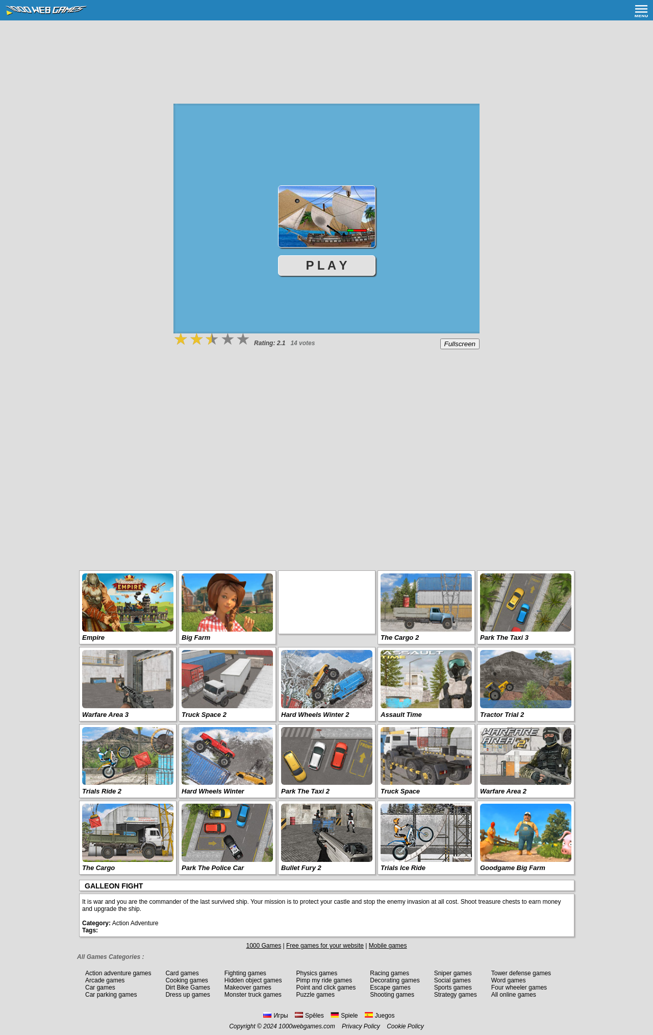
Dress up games (187, 994)
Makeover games (247, 987)
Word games (508, 980)
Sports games (453, 987)
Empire (93, 637)
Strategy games (455, 994)
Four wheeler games (519, 987)
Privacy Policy (361, 1026)
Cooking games (186, 980)
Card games (181, 973)
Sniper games (453, 973)
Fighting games (245, 973)
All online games (513, 994)
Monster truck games (253, 994)
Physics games (317, 973)
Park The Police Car (213, 868)
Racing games (389, 973)
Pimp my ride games (324, 980)
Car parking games (111, 994)
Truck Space (400, 791)
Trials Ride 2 (101, 791)
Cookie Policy (405, 1026)
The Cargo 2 (400, 637)
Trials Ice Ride (403, 868)
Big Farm (196, 637)
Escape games (390, 987)
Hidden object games (253, 980)
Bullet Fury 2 (301, 868)
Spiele (344, 1015)
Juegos (380, 1015)
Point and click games (326, 987)
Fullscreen (459, 344)
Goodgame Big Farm (512, 868)
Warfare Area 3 (105, 714)
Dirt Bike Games (187, 987)
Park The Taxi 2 (305, 791)
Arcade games (104, 980)
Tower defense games (521, 973)
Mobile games (388, 945)
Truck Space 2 (204, 714)
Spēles (309, 1015)
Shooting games (392, 994)
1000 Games (263, 945)
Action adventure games (118, 973)
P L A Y (326, 265)
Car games (100, 987)
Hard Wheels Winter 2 (315, 714)
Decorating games (394, 980)
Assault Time (401, 714)
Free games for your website (325, 945)
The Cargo (98, 868)
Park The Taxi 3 (504, 637)
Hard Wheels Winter (213, 791)
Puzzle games (315, 994)
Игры (275, 1015)
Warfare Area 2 (503, 791)
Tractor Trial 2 (502, 714)
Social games (452, 980)
